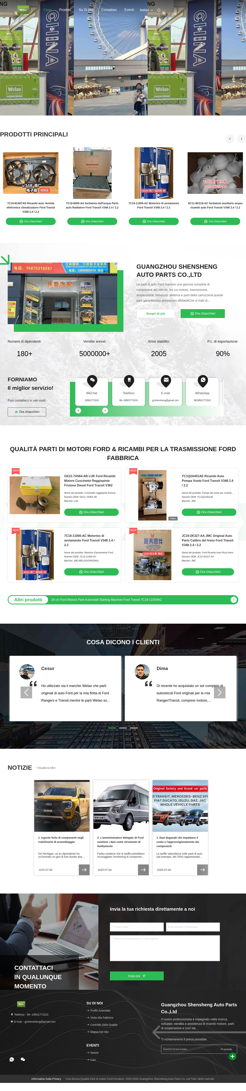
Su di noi (86, 10)
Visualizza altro (45, 767)
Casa (47, 10)
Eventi (129, 10)
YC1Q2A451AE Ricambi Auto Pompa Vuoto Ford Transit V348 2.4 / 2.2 (207, 480)
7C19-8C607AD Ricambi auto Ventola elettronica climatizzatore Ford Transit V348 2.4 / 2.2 (31, 207)
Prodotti (65, 10)
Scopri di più (155, 313)
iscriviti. (226, 1049)
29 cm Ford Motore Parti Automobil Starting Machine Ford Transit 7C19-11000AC (106, 599)
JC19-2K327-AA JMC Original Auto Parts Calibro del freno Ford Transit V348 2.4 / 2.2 (208, 540)
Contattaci (109, 10)
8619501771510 (202, 400)
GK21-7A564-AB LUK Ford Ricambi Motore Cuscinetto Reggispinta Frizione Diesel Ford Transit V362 (90, 480)
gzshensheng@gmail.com (165, 400)
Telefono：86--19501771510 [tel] (29, 1014)
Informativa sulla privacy (46, 1078)
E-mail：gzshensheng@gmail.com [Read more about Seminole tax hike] (33, 1021)
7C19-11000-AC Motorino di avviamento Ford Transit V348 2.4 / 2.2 (89, 540)
